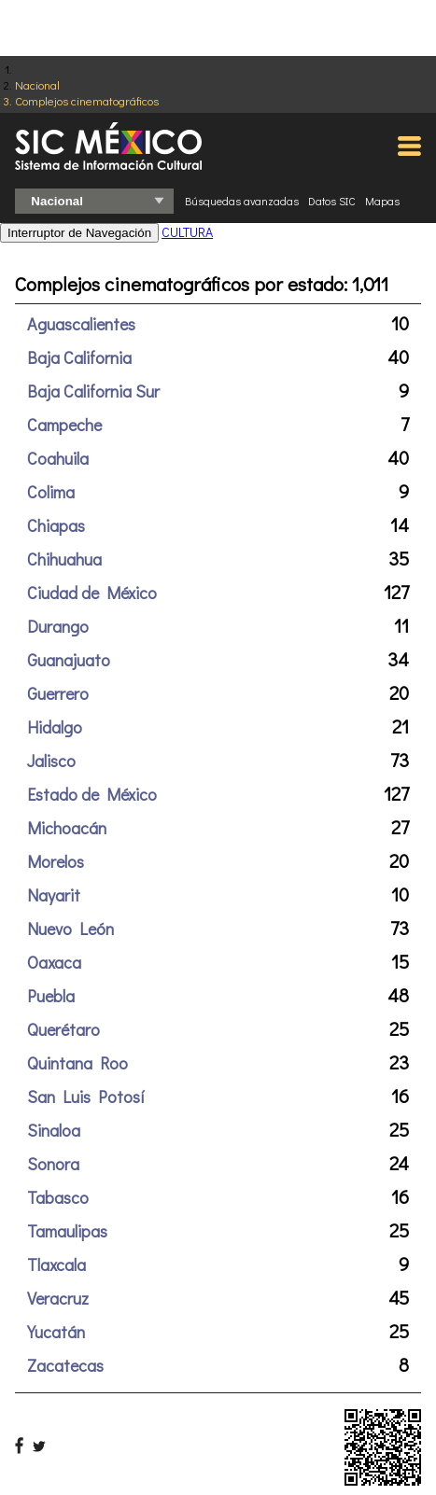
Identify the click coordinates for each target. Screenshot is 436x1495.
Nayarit (53, 895)
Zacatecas (65, 1365)
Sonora (53, 1164)
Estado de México (92, 794)
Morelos (55, 861)
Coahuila (58, 458)
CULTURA (187, 232)
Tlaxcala (56, 1264)
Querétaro (63, 1029)
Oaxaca (54, 962)
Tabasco (58, 1197)
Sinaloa (53, 1130)
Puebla (51, 996)
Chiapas (56, 525)
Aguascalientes (81, 324)
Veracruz (58, 1298)
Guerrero (58, 693)
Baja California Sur (93, 391)
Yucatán (56, 1331)
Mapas (382, 200)
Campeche (64, 424)
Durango (58, 626)
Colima (51, 492)
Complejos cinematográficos (87, 100)
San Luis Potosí (86, 1096)
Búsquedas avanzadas (242, 200)
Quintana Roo (77, 1063)
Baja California (79, 357)
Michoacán (66, 828)
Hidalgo (54, 727)
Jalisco (51, 760)
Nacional (37, 84)
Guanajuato (68, 660)
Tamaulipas (67, 1231)
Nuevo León (70, 928)
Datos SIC (332, 200)
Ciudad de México (92, 592)
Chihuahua (64, 559)
